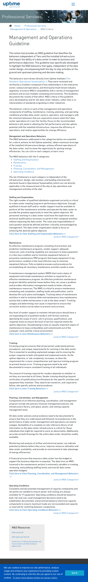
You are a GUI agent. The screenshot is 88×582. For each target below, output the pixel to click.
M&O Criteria (17, 533)
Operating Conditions (24, 171)
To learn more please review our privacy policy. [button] (35, 578)
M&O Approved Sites (20, 537)
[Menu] (69, 2)
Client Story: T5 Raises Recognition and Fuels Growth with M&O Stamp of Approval (26, 544)
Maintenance (20, 162)
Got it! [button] (74, 573)
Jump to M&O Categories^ (66, 236)
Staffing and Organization (25, 159)
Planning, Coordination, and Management (33, 168)
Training (17, 165)
